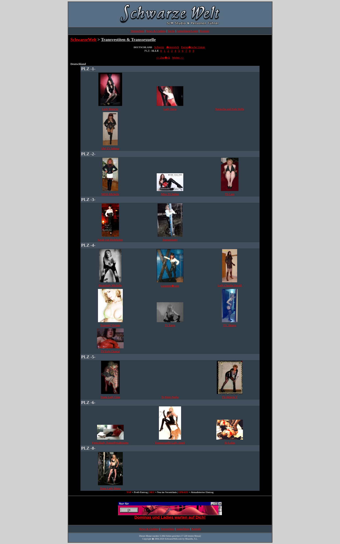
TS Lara (229, 194)
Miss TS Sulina (170, 194)
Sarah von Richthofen (110, 239)
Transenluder (170, 239)
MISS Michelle (110, 194)
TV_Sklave (229, 325)
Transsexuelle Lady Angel (170, 442)
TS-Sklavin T (229, 397)
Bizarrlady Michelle (110, 285)
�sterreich (172, 47)
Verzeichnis (137, 31)
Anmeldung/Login (187, 31)
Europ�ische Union (193, 47)
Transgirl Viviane (110, 325)
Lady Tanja (170, 109)
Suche (171, 31)
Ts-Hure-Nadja (170, 397)
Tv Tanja (170, 325)
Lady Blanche (110, 109)
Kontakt (204, 31)
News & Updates (156, 31)
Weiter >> (178, 57)
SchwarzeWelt (83, 39)
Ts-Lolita (230, 442)
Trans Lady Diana (110, 488)
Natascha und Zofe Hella (229, 109)
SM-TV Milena (110, 148)
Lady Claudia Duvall (230, 285)
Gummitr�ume (170, 285)
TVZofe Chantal (110, 351)
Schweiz (159, 47)
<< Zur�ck (163, 57)
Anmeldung (183, 528)
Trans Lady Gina (110, 397)
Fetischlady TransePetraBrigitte (110, 442)
